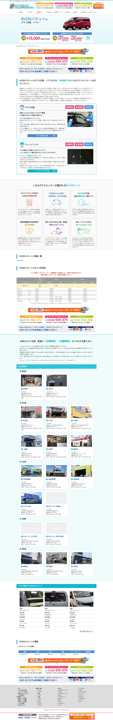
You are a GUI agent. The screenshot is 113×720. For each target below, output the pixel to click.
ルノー (80, 701)
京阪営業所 (51, 479)
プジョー (81, 700)
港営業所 (75, 479)
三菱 (39, 696)
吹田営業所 (26, 479)
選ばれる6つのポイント (39, 12)
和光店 (24, 420)
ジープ (59, 705)
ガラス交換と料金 (22, 690)
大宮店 (74, 420)
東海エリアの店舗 (22, 701)
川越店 (24, 449)
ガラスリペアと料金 (22, 692)
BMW (59, 688)
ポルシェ (60, 692)
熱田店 (24, 566)
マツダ (39, 698)
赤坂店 (24, 389)
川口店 (49, 420)
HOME (17, 46)
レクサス (40, 692)
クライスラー (82, 688)
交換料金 (21, 12)
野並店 (49, 566)
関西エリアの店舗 (22, 700)
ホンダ (39, 695)
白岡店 (49, 449)
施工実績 (75, 12)
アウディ (40, 705)
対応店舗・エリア (58, 12)
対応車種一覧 (84, 12)
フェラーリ (81, 695)
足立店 (49, 389)
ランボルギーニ (82, 698)
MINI (59, 700)
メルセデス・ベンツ (62, 690)
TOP (19, 688)
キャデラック (61, 703)
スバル (39, 700)
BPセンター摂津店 (53, 506)
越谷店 (74, 449)
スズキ (39, 701)
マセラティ (81, 696)
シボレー (81, 690)
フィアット (81, 693)
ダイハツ (40, 703)
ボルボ (59, 695)
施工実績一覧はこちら (86, 631)
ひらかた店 (26, 506)
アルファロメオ (82, 692)
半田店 (74, 566)
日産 (20, 46)
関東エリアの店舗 (22, 698)
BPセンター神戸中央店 (55, 536)
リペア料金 (29, 12)
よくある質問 (66, 12)
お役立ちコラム (92, 12)
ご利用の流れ (49, 12)
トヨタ (39, 690)
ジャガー (60, 698)
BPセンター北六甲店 (29, 536)
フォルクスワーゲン (62, 693)
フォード (60, 701)
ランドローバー (61, 696)
